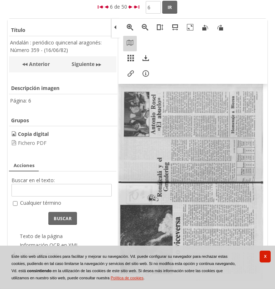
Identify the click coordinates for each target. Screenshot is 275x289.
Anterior (39, 64)
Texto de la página (41, 236)
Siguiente (83, 64)
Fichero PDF (32, 142)
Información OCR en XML (49, 245)
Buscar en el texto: (33, 180)
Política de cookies (127, 278)
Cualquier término (40, 202)
